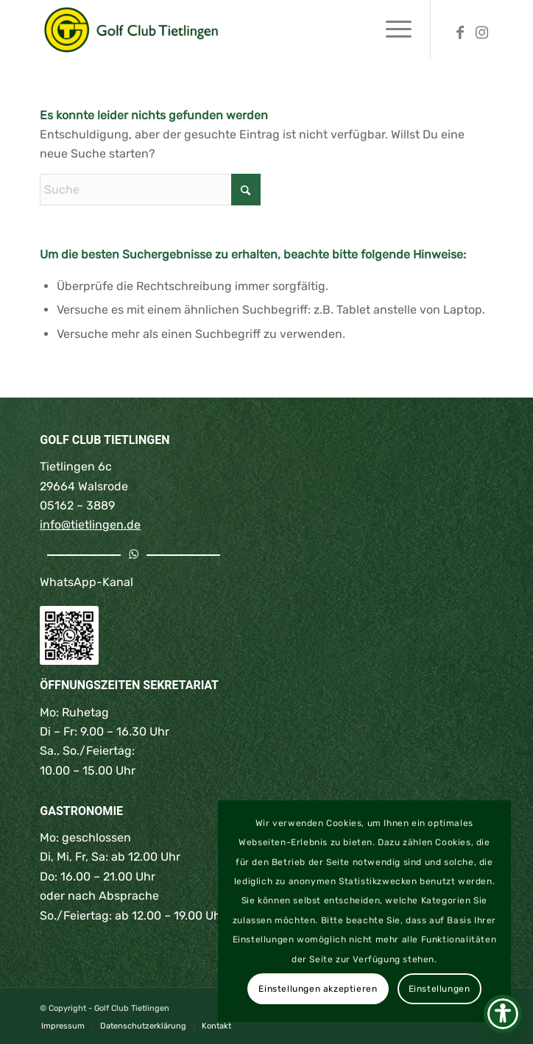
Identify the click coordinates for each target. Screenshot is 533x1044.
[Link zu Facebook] (460, 32)
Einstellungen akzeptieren (317, 989)
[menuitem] (391, 29)
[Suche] (150, 189)
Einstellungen (439, 989)
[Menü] (391, 29)
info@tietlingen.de (90, 525)
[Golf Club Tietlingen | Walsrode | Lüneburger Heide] (221, 29)
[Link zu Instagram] (482, 32)
